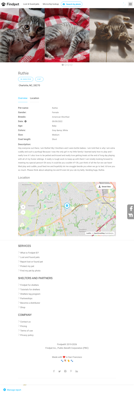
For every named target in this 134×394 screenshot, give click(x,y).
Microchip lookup (51, 4)
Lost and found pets (30, 257)
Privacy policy (27, 335)
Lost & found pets (31, 4)
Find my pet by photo (30, 270)
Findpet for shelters (29, 285)
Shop (22, 307)
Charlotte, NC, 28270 (29, 85)
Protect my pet (27, 266)
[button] (65, 203)
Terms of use (26, 330)
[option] (22, 35)
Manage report (12, 390)
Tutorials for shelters (30, 289)
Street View (106, 187)
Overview (22, 98)
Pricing (23, 326)
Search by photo (71, 4)
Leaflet (88, 233)
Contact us (25, 321)
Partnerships (26, 298)
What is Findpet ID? (29, 252)
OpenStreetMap (99, 233)
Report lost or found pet (31, 261)
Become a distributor (30, 303)
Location (34, 98)
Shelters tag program (30, 294)
